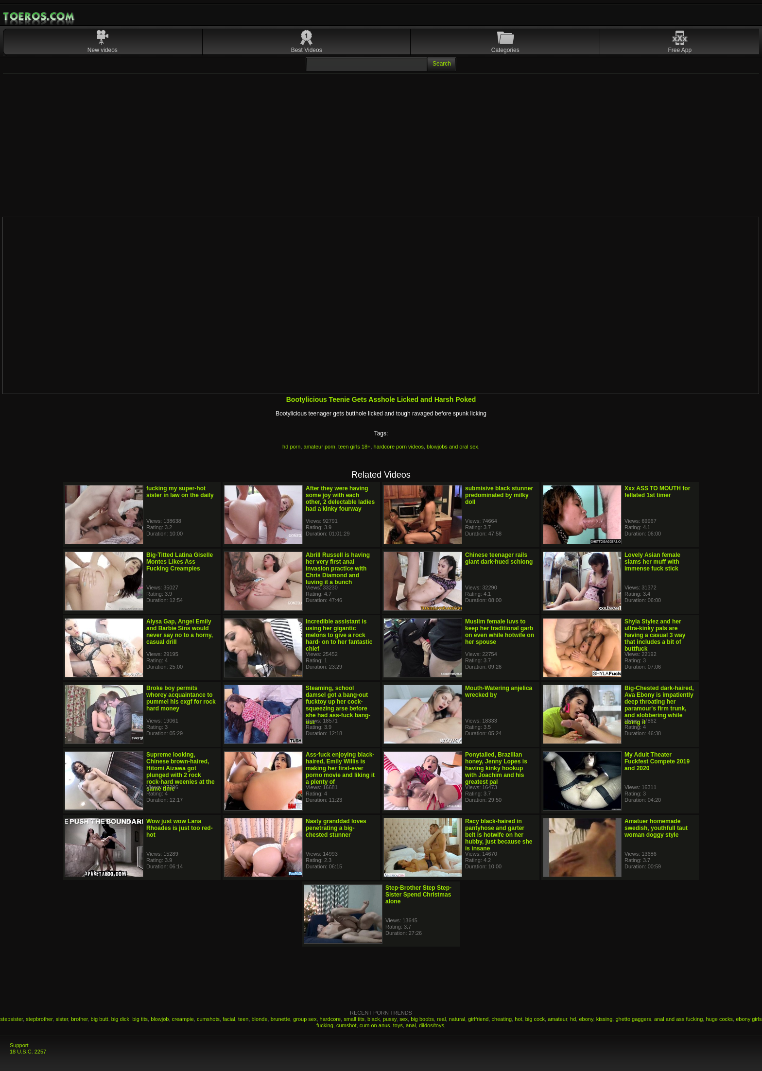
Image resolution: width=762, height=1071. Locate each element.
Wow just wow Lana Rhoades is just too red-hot (179, 828)
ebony (586, 1019)
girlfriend (478, 1019)
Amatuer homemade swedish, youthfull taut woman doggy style (656, 828)
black (373, 1019)
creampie (183, 1019)
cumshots (208, 1019)
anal (411, 1025)
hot (518, 1019)
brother (79, 1019)
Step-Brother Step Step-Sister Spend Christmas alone (418, 894)
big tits (140, 1019)
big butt (99, 1019)
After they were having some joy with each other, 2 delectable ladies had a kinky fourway (340, 498)
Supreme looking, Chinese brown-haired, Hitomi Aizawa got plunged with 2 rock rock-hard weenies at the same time (180, 771)
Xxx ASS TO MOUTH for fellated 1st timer (657, 492)
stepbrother (39, 1019)
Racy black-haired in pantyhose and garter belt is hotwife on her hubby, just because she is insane (498, 835)
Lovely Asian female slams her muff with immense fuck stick (652, 562)
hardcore (330, 1019)
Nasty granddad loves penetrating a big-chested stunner (336, 828)
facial (229, 1019)
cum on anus (375, 1025)
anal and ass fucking (678, 1019)
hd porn (291, 446)
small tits (354, 1019)
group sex (304, 1019)
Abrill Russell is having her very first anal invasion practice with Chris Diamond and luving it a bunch (338, 569)
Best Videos (306, 50)
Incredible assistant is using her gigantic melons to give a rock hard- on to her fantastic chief (339, 635)
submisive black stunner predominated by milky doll (499, 495)
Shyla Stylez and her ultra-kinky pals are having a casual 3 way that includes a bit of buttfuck (654, 635)
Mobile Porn (39, 16)
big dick (120, 1019)
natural (457, 1019)
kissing (604, 1019)
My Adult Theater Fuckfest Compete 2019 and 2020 (657, 761)
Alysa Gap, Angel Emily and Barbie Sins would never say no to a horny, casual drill (179, 631)
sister (61, 1019)
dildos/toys (431, 1025)
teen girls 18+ (354, 446)
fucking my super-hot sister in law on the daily (180, 492)
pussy (390, 1019)
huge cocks (719, 1019)
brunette (280, 1019)
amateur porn (319, 446)
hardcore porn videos (399, 446)
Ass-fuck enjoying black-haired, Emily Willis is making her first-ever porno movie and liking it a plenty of (340, 768)
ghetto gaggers (633, 1019)
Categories (505, 50)
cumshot (346, 1025)
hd (573, 1019)
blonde (260, 1019)
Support (19, 1045)
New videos (102, 50)
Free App (680, 50)
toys (398, 1025)
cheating (502, 1019)
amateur (557, 1019)
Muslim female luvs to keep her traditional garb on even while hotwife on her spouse (499, 631)
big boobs (422, 1019)
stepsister (11, 1019)
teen (243, 1019)
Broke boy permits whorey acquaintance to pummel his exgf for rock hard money (181, 698)
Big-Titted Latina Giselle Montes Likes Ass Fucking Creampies (179, 562)
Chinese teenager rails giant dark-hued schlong (499, 558)
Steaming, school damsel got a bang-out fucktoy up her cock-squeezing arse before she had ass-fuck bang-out (338, 705)
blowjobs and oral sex (452, 446)
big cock (535, 1019)
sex (403, 1019)
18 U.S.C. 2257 (28, 1051)
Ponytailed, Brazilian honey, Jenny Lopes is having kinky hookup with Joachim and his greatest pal (496, 768)
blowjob (160, 1019)
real (441, 1019)
